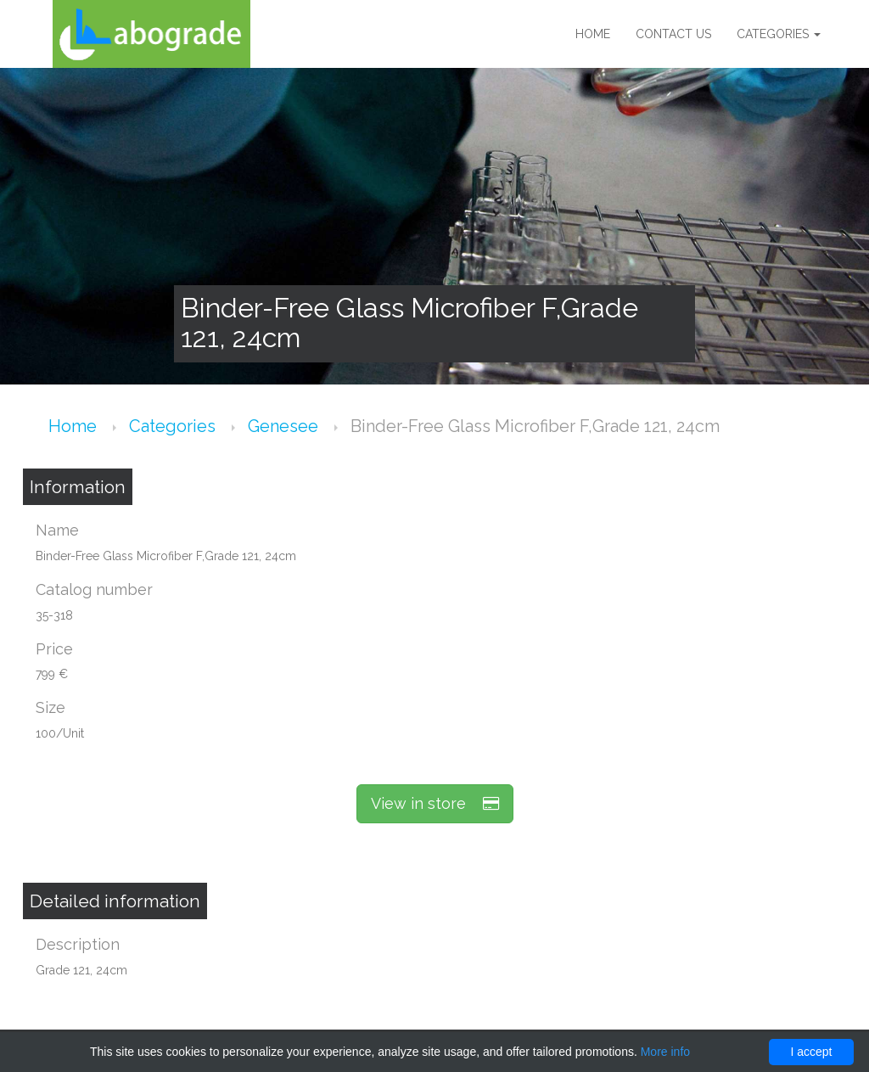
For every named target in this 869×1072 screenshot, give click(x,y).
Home (592, 34)
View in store (435, 803)
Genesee (285, 426)
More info (665, 1051)
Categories (779, 34)
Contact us (673, 34)
